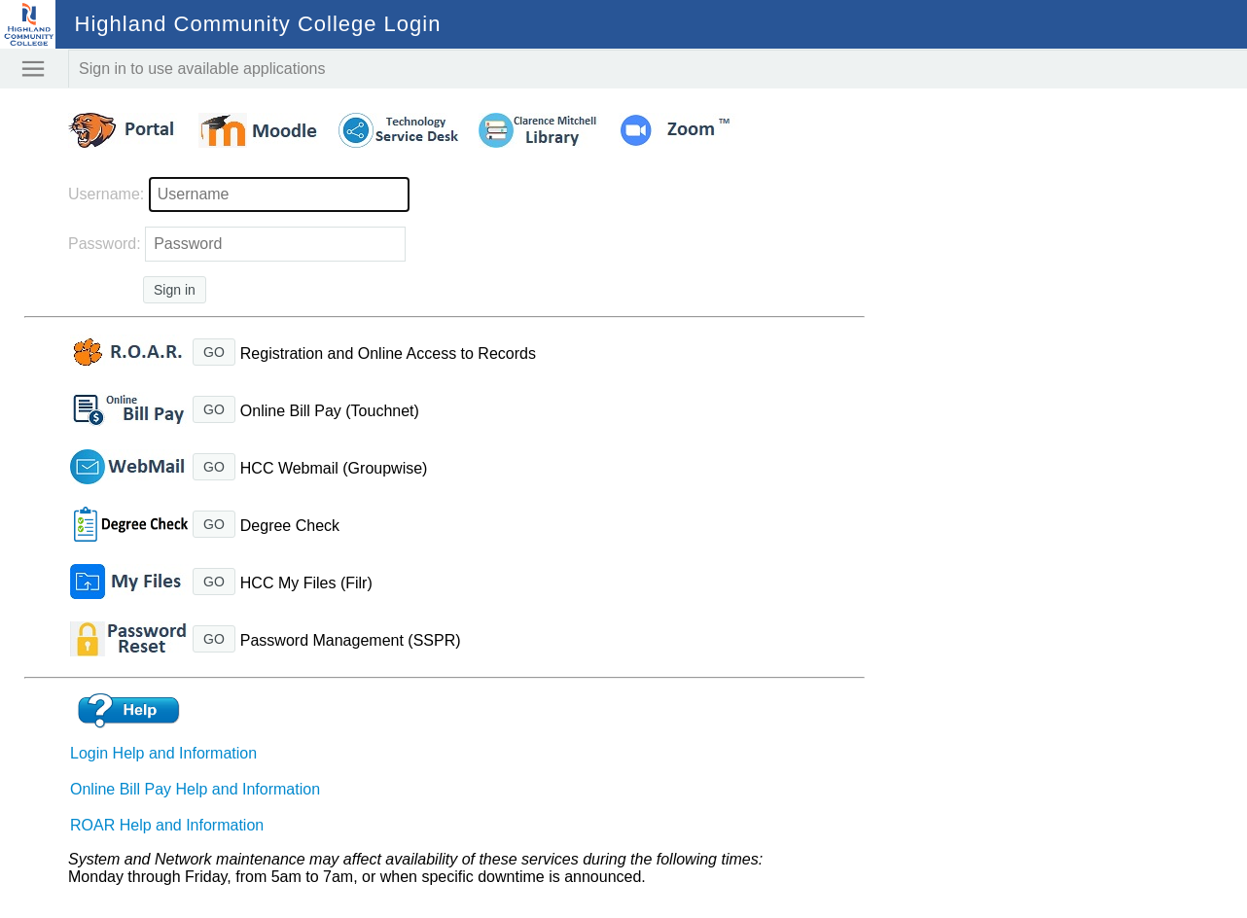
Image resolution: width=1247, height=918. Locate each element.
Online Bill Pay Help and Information (195, 789)
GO (214, 352)
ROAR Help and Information (167, 825)
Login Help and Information (163, 753)
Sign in (175, 290)
